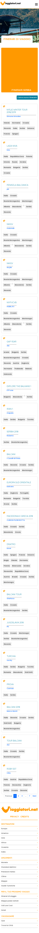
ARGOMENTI (6, 858)
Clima (3, 876)
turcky (11, 658)
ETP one (19, 388)
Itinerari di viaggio (8, 896)
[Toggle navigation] (36, 4)
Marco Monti (13, 709)
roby (11, 771)
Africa (3, 842)
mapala (10, 411)
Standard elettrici (8, 867)
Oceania (4, 847)
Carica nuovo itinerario (27, 97)
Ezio (12, 148)
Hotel (3, 910)
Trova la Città (7, 925)
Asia (3, 838)
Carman (10, 686)
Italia (3, 852)
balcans (19, 484)
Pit (15, 624)
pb (17, 187)
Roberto (12, 433)
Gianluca (14, 596)
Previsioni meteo (8, 872)
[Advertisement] (19, 67)
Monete (4, 862)
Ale (11, 343)
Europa (4, 828)
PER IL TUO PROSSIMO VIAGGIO (15, 892)
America (4, 833)
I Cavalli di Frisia (13, 456)
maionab (10, 226)
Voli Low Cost (7, 905)
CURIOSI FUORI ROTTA (20, 518)
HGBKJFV (12, 304)
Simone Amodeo (21, 113)
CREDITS (24, 816)
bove (11, 546)
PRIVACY (14, 816)
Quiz (3, 921)
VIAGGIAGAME (7, 916)
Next (34, 796)
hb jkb (10, 265)
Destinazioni (7, 824)
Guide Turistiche (8, 886)
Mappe (4, 881)
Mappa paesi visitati (10, 901)
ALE (14, 742)
